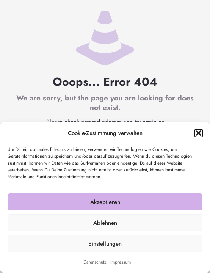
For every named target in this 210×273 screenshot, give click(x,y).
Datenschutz (95, 262)
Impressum (120, 262)
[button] (198, 133)
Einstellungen (105, 244)
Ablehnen (105, 223)
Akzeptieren (105, 202)
